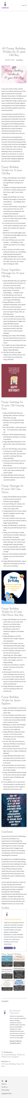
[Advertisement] (14, 25)
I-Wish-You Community (12, 919)
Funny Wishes (19, 60)
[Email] (14, 948)
